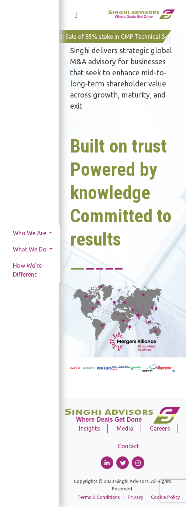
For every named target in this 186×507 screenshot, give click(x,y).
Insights (89, 428)
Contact (128, 446)
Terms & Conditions (99, 497)
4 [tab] (109, 269)
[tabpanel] (122, 194)
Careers (160, 428)
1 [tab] (77, 269)
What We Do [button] (30, 249)
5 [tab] (119, 269)
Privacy (135, 497)
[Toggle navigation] (76, 15)
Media (125, 428)
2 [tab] (90, 269)
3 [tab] (99, 269)
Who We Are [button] (30, 233)
